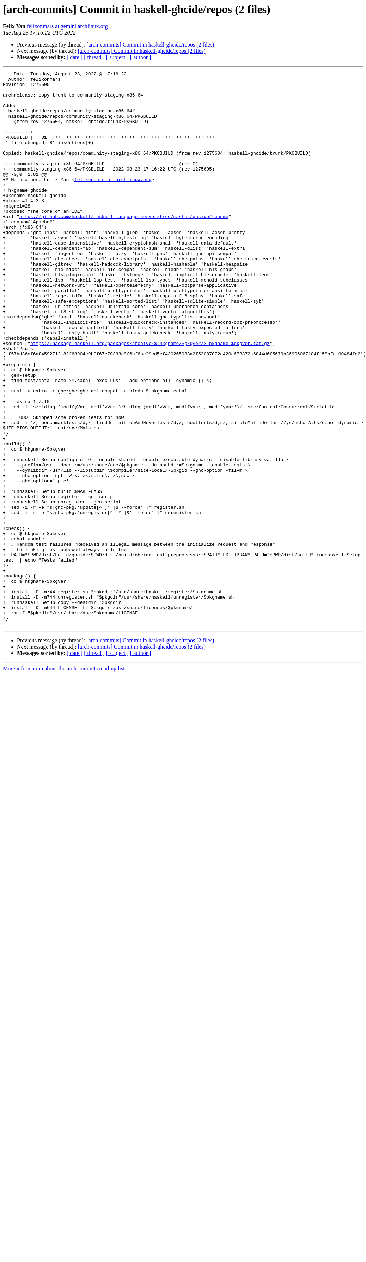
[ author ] (140, 57)
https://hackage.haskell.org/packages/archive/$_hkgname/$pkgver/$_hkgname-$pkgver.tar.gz (150, 398)
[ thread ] (94, 57)
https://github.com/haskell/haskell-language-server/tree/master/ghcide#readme (123, 246)
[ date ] (75, 57)
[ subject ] (117, 57)
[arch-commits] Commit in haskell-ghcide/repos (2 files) (150, 45)
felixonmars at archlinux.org (112, 201)
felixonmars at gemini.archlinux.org (67, 26)
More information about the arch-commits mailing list (64, 779)
